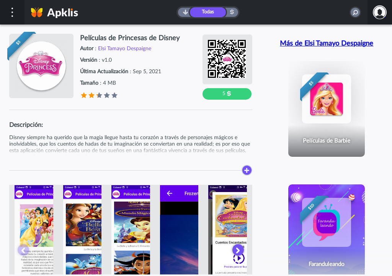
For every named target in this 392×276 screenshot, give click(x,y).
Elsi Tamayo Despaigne (124, 48)
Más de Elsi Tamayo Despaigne (326, 43)
